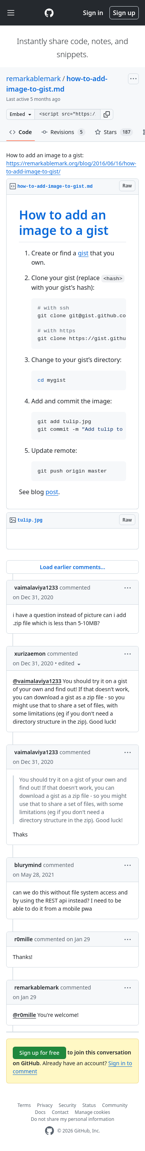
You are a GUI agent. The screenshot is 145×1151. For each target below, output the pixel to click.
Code (20, 132)
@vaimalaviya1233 (37, 681)
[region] (72, 352)
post (52, 492)
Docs (40, 1112)
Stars (114, 132)
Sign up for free (39, 1052)
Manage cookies (92, 1112)
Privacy (45, 1105)
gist (83, 253)
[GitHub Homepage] (49, 1131)
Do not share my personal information (72, 1119)
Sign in (93, 13)
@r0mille (24, 1014)
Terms (24, 1105)
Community (115, 1105)
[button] (106, 114)
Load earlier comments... (72, 567)
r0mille (23, 939)
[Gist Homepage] (49, 12)
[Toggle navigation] (10, 13)
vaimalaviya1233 (36, 587)
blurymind (28, 865)
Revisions (63, 132)
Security (67, 1105)
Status (89, 1105)
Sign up (124, 13)
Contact (60, 1112)
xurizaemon (30, 653)
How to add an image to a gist (64, 222)
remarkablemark (33, 78)
